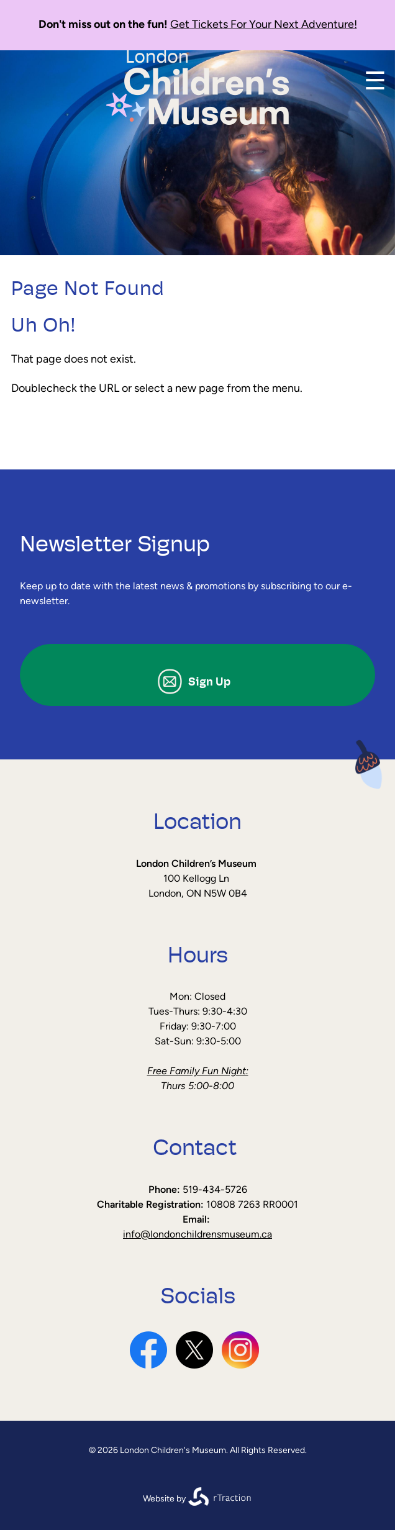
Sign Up (209, 683)
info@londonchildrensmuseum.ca (197, 1235)
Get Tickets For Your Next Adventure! (263, 25)
